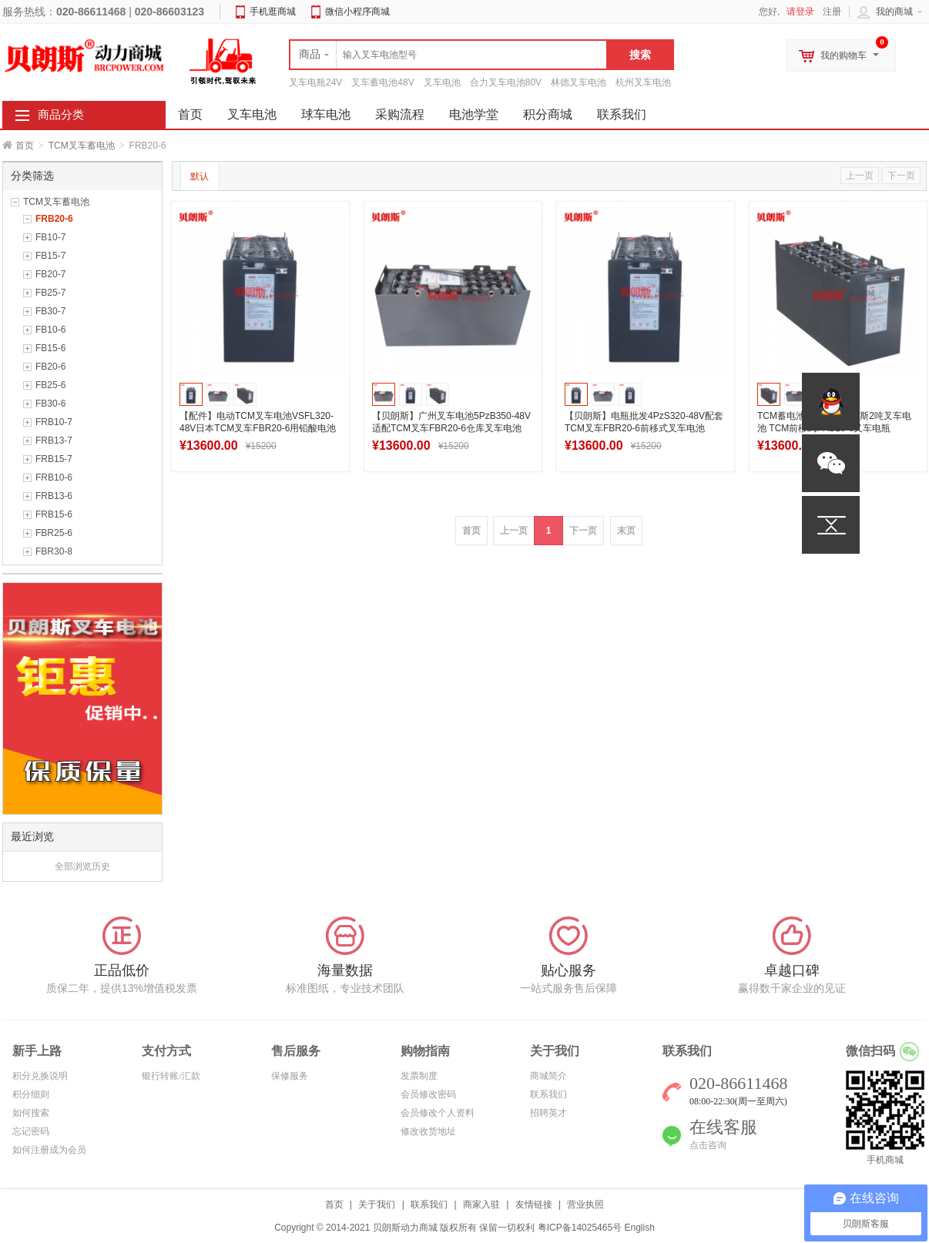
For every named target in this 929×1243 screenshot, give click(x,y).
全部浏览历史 (82, 866)
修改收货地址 (428, 1131)
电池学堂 (473, 114)
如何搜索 (30, 1112)
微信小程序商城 (357, 11)
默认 (199, 176)
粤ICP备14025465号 (580, 1227)
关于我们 (376, 1204)
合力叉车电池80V (506, 82)
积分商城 (547, 114)
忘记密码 (30, 1131)
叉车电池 (442, 82)
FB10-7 (50, 237)
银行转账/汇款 (171, 1075)
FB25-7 (50, 292)
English (639, 1227)
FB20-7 (50, 274)
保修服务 (289, 1075)
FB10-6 (50, 329)
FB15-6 (50, 348)
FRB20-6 (54, 218)
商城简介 (548, 1075)
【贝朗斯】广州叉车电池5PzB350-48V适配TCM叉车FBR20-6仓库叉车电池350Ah (451, 428)
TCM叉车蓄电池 (82, 145)
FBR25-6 (53, 533)
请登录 (800, 11)
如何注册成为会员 (49, 1149)
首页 (24, 145)
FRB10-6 (53, 477)
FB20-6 (50, 366)
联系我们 (621, 114)
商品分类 (61, 115)
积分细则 (30, 1094)
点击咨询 (707, 1145)
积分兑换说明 (40, 1075)
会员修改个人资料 (438, 1112)
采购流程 (399, 114)
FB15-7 (50, 255)
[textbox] (448, 55)
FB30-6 (50, 403)
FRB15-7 (53, 459)
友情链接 (533, 1204)
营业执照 (585, 1204)
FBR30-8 (53, 551)
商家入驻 (481, 1204)
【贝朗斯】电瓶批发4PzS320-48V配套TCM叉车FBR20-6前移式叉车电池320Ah (644, 428)
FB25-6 (50, 385)
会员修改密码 (428, 1094)
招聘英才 (548, 1112)
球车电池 (325, 114)
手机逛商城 (273, 11)
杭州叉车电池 (643, 82)
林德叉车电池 (578, 82)
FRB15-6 (53, 514)
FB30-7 (50, 311)
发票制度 (419, 1075)
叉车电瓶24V (315, 82)
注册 (832, 11)
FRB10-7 (53, 422)
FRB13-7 (53, 440)
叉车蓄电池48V (382, 82)
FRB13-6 (53, 496)
